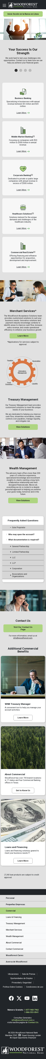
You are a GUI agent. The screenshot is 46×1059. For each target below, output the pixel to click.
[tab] (23, 527)
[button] (16, 70)
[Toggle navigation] (4, 5)
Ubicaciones (13, 974)
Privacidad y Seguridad (21, 982)
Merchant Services (14, 930)
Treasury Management (15, 923)
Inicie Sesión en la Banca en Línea (23, 14)
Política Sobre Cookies (13, 987)
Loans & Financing (13, 917)
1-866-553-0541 (31, 1012)
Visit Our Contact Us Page (23, 628)
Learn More (23, 113)
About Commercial (14, 942)
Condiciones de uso (34, 987)
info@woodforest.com (22, 638)
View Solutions (23, 427)
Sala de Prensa (28, 974)
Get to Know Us (23, 790)
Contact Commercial (14, 949)
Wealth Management (14, 936)
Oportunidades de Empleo (21, 978)
